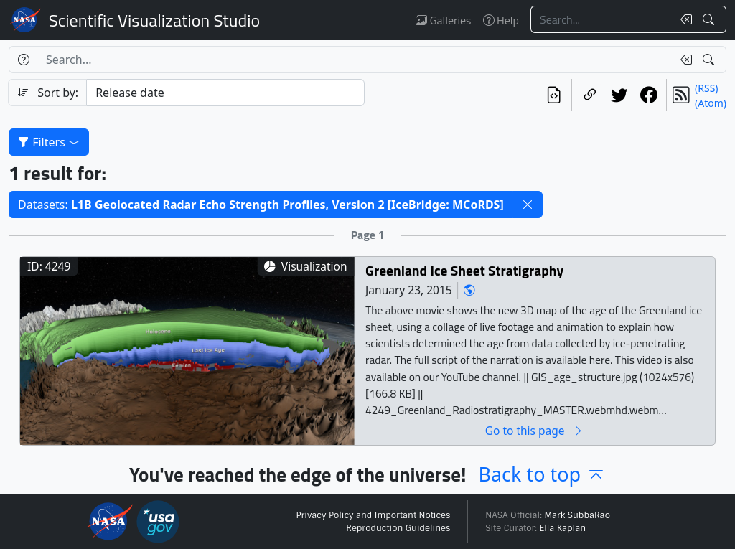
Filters (49, 142)
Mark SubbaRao (577, 515)
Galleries (443, 20)
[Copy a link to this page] (589, 95)
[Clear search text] (683, 19)
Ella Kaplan (563, 528)
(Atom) (710, 103)
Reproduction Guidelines (398, 528)
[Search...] (601, 19)
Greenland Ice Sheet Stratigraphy (464, 270)
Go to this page (534, 430)
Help (501, 20)
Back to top (542, 474)
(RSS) (706, 88)
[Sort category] (225, 92)
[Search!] (710, 19)
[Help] (23, 59)
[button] (527, 204)
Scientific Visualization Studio (154, 20)
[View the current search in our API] (554, 95)
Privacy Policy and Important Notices (373, 515)
